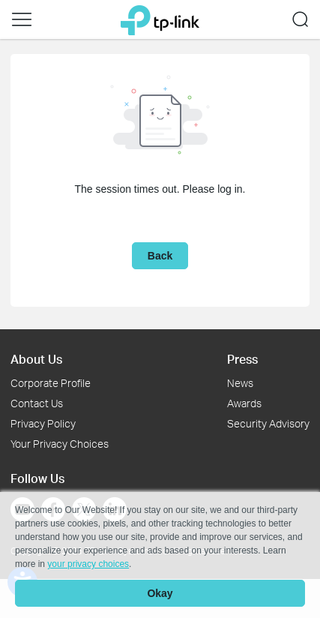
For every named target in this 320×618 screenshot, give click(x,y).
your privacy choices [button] (88, 564)
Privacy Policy (43, 423)
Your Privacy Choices (59, 443)
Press (242, 359)
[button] (21, 19)
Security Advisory (268, 423)
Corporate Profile (50, 382)
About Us (36, 359)
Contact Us (36, 403)
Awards (244, 403)
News (240, 382)
